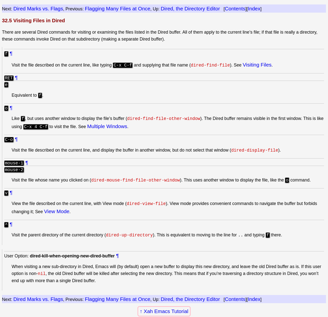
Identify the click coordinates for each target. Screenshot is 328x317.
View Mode (57, 213)
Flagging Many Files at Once (117, 8)
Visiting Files (257, 65)
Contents (235, 8)
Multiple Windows (107, 127)
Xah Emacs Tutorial (166, 311)
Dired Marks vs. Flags (38, 8)
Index (254, 8)
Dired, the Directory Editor (190, 8)
